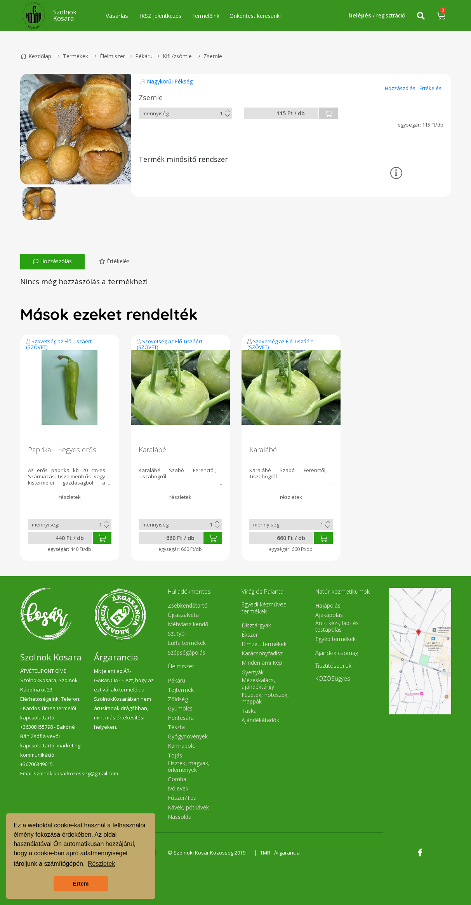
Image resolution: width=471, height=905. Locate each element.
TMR (265, 852)
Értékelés (430, 88)
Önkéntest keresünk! (255, 15)
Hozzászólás (401, 88)
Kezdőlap (35, 56)
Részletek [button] (101, 863)
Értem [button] (81, 884)
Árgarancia (287, 852)
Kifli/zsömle (177, 56)
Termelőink (205, 15)
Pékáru (144, 56)
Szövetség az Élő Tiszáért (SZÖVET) (59, 344)
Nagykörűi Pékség (170, 81)
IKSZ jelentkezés (160, 15)
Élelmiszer (112, 56)
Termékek (75, 56)
